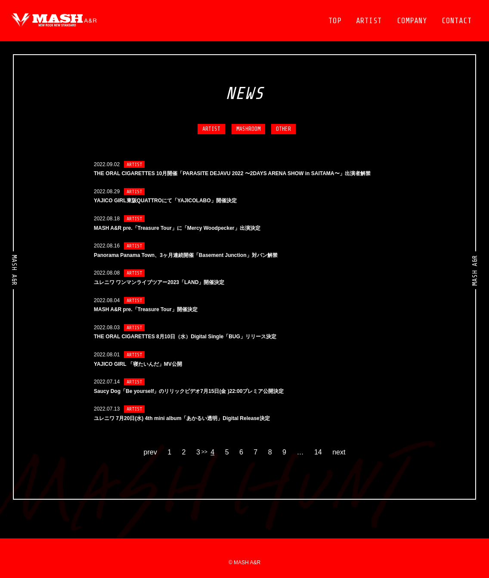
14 (318, 452)
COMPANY (412, 20)
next (338, 452)
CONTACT (457, 20)
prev (150, 452)
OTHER (283, 129)
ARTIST (369, 20)
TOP (334, 20)
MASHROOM (248, 129)
